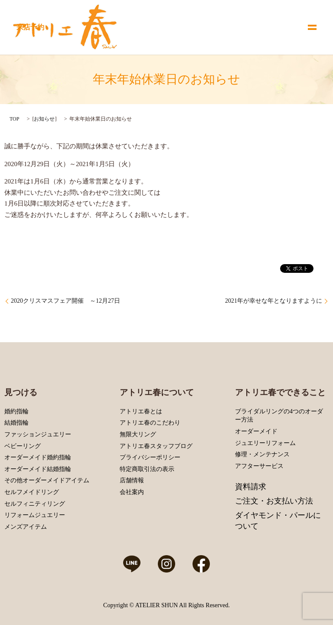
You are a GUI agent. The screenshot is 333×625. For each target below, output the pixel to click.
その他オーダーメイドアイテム (46, 480)
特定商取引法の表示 (147, 469)
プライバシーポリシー (150, 457)
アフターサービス (259, 466)
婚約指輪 (16, 411)
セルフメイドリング (31, 492)
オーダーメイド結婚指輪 (37, 469)
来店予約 (30, 27)
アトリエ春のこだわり (150, 422)
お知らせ (44, 119)
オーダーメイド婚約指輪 (37, 457)
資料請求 (250, 486)
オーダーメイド (256, 431)
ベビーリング (22, 446)
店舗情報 (132, 480)
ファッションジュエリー (37, 434)
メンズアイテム (25, 527)
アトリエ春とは (141, 411)
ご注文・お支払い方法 (274, 501)
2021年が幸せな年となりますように (273, 301)
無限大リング (138, 434)
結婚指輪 (16, 422)
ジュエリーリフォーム (265, 443)
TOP (14, 119)
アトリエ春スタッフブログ (156, 446)
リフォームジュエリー (34, 515)
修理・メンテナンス (262, 454)
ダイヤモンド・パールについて (278, 520)
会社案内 (132, 492)
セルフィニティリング (34, 504)
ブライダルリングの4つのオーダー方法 (279, 415)
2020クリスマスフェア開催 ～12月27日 (65, 301)
